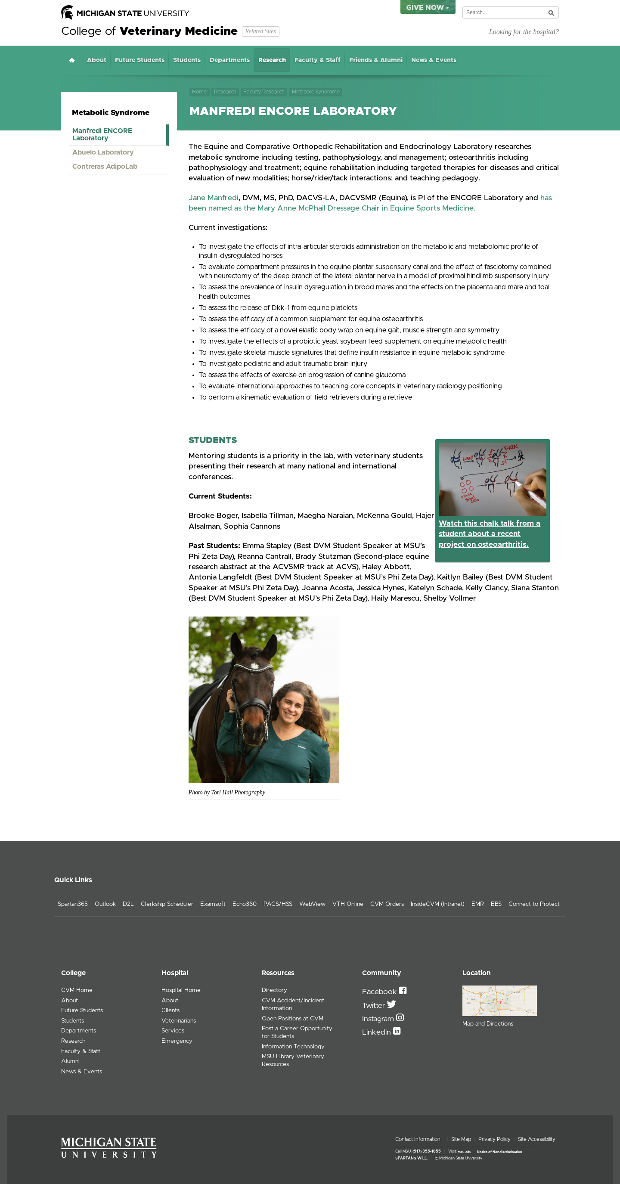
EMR (477, 904)
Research (272, 60)
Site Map (461, 1139)
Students (187, 60)
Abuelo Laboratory (103, 152)
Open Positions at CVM (292, 1019)
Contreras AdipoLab (104, 166)
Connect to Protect (534, 904)
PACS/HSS (278, 904)
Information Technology (293, 1047)
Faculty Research (264, 92)
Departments (230, 60)
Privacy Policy (494, 1139)
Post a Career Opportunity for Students (297, 1032)
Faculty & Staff (317, 60)
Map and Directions (487, 1024)
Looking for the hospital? (524, 31)
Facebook (380, 992)
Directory (274, 990)
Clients (170, 1010)
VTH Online (347, 904)
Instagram (379, 1019)
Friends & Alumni (376, 60)
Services (172, 1031)
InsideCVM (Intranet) (438, 904)
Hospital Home (181, 990)
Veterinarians (178, 1021)
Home (72, 60)
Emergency (176, 1041)
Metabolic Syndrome (316, 92)
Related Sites (260, 31)
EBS (496, 904)
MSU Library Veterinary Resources (293, 1060)
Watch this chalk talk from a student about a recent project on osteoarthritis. (489, 534)
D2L (128, 904)
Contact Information (417, 1139)
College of (149, 31)
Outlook (105, 904)
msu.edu (464, 1151)
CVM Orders (387, 904)
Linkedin (377, 1032)
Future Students (139, 60)
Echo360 (244, 904)
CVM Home (77, 990)
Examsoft (213, 904)
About (96, 60)
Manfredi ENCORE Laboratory (102, 134)
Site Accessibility (536, 1139)
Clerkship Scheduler (167, 904)
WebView (312, 904)
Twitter (374, 1006)
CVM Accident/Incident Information (293, 1004)
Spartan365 (73, 904)
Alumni (70, 1061)
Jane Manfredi (214, 198)
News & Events (433, 60)
